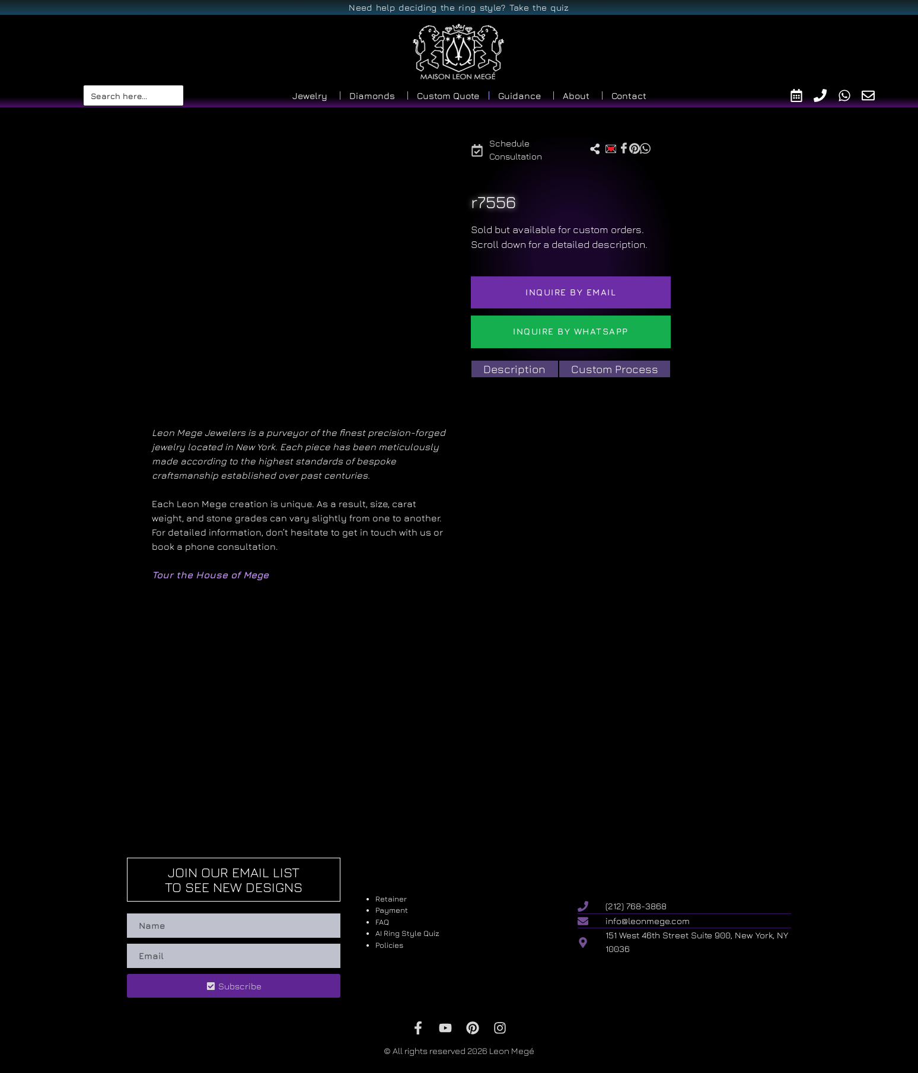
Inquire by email (570, 292)
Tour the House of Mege (210, 574)
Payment (391, 910)
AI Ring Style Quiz (407, 933)
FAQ (382, 921)
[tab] (515, 369)
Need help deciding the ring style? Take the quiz (459, 7)
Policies (389, 945)
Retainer (391, 898)
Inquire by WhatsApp (571, 331)
